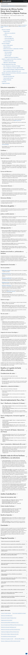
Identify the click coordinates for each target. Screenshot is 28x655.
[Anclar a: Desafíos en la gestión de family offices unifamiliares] (26, 369)
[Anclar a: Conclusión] (9, 525)
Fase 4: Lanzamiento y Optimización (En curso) (12, 71)
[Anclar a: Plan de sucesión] (9, 313)
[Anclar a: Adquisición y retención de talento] (20, 386)
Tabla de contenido (4, 3)
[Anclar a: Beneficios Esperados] (13, 515)
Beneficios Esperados (7, 79)
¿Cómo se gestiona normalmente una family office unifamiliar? (11, 547)
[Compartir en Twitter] (3, 17)
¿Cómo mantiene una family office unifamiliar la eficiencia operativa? (13, 589)
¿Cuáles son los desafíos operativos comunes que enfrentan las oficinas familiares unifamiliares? (13, 606)
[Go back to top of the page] (26, 653)
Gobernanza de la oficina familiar (6, 620)
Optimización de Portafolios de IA (6, 615)
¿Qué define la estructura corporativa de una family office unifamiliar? (13, 544)
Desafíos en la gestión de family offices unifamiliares (11, 59)
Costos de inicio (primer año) (8, 76)
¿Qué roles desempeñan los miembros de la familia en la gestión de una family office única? (13, 564)
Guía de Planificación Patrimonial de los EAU (8, 636)
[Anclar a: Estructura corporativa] (16, 87)
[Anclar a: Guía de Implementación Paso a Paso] (26, 400)
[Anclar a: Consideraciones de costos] (16, 373)
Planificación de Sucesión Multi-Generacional (8, 627)
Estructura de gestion (6, 43)
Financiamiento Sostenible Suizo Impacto (19, 613)
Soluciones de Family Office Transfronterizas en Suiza (9, 622)
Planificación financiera (6, 273)
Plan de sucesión (8, 55)
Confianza (5, 35)
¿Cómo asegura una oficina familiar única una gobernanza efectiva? (13, 603)
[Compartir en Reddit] (6, 17)
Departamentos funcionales (8, 50)
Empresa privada (6, 31)
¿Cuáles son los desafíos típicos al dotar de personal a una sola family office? (13, 586)
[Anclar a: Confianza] (7, 150)
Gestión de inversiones (6, 270)
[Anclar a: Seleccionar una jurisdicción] (14, 107)
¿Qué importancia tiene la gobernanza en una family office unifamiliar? (13, 560)
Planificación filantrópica (6, 285)
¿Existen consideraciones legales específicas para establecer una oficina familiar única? (13, 571)
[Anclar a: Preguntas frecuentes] (15, 538)
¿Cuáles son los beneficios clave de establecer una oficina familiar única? (13, 600)
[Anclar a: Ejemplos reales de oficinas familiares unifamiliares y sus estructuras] (26, 457)
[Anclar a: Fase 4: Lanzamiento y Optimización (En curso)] (26, 444)
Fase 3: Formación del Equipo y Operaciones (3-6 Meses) (13, 69)
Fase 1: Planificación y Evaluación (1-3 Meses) (11, 66)
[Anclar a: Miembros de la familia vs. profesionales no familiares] (26, 252)
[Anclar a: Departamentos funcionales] (16, 264)
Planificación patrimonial (6, 278)
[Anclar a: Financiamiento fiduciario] (13, 186)
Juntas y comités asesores (8, 45)
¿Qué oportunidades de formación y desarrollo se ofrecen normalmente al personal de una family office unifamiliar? (14, 578)
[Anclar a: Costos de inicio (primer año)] (17, 497)
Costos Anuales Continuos (8, 78)
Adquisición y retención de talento (9, 62)
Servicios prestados (8, 52)
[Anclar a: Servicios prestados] (10, 267)
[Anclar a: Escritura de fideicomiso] (12, 171)
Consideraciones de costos (8, 60)
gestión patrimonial (17, 120)
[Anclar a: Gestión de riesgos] (10, 299)
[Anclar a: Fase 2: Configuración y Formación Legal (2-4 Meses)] (26, 416)
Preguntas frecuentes (6, 83)
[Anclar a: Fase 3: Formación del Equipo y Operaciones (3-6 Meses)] (26, 431)
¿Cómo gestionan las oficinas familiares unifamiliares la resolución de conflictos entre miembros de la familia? (13, 597)
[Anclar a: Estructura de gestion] (15, 206)
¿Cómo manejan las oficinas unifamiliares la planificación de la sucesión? (13, 567)
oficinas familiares (5, 144)
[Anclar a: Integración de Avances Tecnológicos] (18, 332)
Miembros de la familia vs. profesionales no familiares (13, 48)
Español (26, 1)
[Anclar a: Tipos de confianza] (10, 158)
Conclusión (4, 81)
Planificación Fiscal (5, 282)
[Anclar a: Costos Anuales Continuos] (15, 506)
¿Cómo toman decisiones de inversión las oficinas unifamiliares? (12, 557)
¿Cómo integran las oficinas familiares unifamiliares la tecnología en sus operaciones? (13, 582)
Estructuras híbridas (7, 41)
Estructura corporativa (6, 29)
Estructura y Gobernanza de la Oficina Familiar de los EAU (10, 641)
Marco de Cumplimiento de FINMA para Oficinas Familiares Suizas (12, 625)
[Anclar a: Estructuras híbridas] (12, 198)
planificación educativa (11, 291)
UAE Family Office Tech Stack (19, 638)
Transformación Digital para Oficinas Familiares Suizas (10, 631)
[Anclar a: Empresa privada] (10, 99)
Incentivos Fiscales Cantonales (6, 613)
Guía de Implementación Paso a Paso (9, 64)
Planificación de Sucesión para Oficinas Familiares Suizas (10, 629)
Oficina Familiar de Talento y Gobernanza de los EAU (9, 634)
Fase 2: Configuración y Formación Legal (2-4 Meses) (13, 67)
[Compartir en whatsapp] (8, 17)
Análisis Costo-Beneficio (6, 74)
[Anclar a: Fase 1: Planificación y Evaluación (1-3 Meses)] (25, 403)
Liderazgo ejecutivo (7, 47)
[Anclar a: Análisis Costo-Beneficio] (17, 494)
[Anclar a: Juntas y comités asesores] (15, 214)
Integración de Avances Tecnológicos (11, 57)
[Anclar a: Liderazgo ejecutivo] (12, 228)
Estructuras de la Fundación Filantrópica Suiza (8, 618)
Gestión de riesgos (8, 54)
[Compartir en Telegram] (9, 17)
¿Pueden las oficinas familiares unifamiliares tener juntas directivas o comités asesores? (13, 550)
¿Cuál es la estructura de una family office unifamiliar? (10, 541)
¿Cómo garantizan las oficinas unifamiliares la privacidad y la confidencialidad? (11, 574)
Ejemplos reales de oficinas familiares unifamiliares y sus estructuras (14, 73)
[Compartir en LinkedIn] (5, 17)
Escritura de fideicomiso (9, 38)
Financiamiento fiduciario (9, 40)
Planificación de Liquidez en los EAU (7, 638)
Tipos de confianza (8, 36)
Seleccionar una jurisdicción (10, 33)
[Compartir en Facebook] (1, 17)
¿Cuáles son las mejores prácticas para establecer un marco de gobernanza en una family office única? (12, 593)
